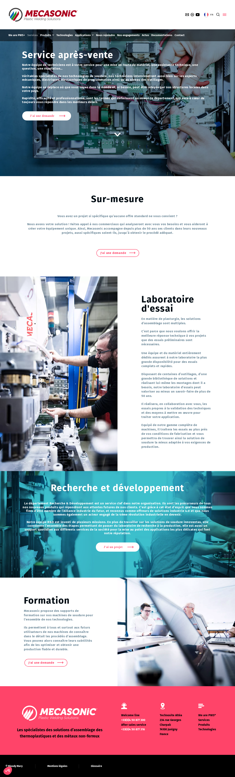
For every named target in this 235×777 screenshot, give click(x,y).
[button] (7, 770)
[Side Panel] (224, 14)
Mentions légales (57, 766)
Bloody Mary (15, 766)
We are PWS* (207, 715)
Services (204, 720)
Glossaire (96, 766)
